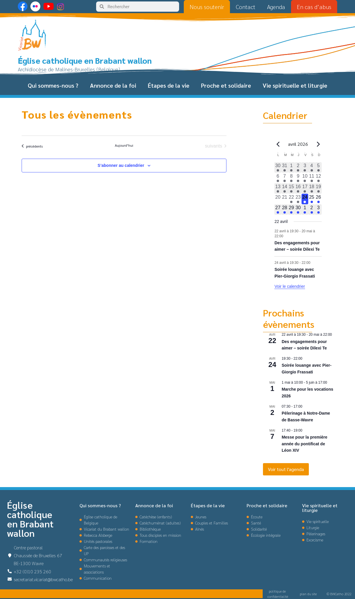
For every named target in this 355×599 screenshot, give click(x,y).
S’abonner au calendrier (121, 165)
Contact (245, 7)
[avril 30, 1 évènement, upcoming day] (298, 209)
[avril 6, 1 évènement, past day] (277, 178)
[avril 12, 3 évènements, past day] (318, 178)
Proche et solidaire (226, 85)
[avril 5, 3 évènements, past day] (318, 167)
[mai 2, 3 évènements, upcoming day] (311, 209)
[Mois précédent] (277, 144)
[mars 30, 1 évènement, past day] (277, 167)
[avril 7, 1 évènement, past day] (284, 178)
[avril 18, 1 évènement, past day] (311, 188)
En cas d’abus (314, 7)
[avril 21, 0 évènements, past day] (284, 199)
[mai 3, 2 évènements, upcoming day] (318, 209)
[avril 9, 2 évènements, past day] (298, 178)
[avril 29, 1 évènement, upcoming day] (291, 209)
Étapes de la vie (168, 85)
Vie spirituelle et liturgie (295, 85)
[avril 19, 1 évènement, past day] (318, 188)
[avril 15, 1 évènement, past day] (291, 188)
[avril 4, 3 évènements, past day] (311, 167)
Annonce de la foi (113, 85)
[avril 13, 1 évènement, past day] (277, 188)
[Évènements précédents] (32, 146)
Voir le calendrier (289, 286)
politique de (278, 591)
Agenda (276, 7)
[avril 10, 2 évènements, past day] (305, 178)
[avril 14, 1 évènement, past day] (284, 188)
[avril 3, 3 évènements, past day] (305, 167)
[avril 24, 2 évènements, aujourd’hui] (305, 199)
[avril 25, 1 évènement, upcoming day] (311, 199)
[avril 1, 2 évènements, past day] (291, 167)
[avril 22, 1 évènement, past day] (291, 199)
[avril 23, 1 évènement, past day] (298, 199)
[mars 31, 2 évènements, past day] (284, 167)
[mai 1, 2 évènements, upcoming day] (305, 209)
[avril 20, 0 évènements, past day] (277, 199)
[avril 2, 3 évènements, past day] (298, 167)
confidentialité (277, 596)
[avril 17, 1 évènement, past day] (305, 188)
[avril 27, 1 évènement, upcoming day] (277, 209)
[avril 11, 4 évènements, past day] (311, 178)
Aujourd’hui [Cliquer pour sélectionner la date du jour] (124, 145)
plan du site (308, 593)
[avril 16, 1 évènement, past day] (298, 188)
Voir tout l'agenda (286, 469)
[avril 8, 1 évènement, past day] (291, 178)
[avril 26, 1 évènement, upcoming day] (318, 199)
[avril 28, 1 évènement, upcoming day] (284, 209)
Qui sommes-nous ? (53, 85)
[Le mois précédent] (318, 144)
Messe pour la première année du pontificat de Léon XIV (304, 444)
